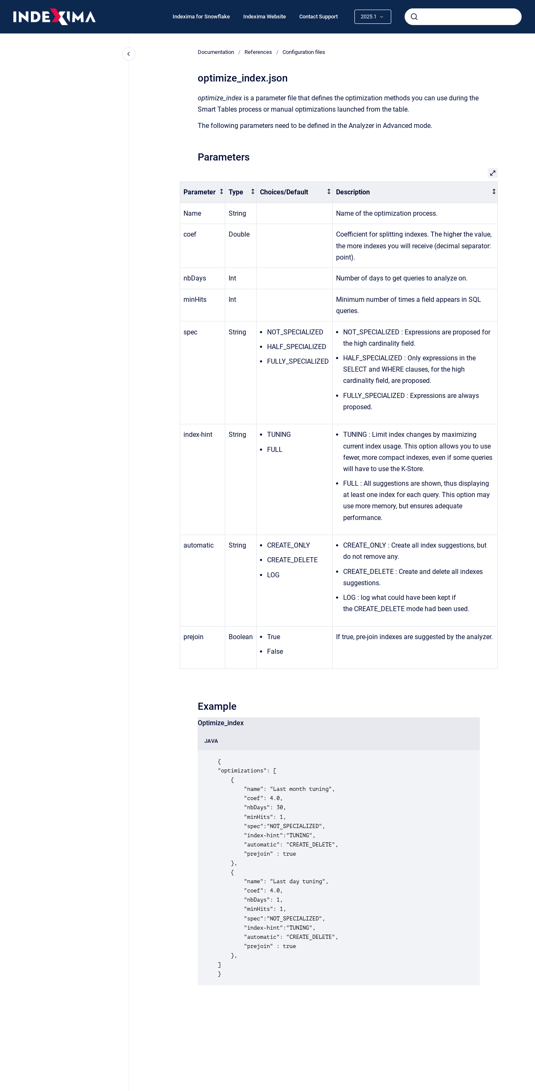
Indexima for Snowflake (201, 16)
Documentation (216, 52)
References (258, 52)
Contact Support (318, 16)
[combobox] (463, 17)
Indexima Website (264, 16)
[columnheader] (202, 192)
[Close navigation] (128, 54)
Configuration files (304, 52)
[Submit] (414, 16)
